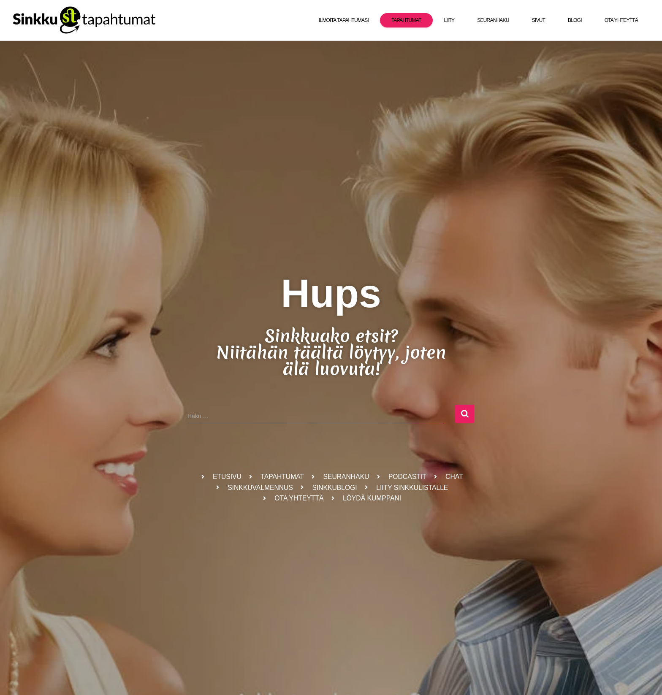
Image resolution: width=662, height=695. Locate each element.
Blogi (575, 20)
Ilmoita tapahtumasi (344, 20)
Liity (449, 20)
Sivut (538, 20)
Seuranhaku (493, 20)
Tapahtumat (406, 20)
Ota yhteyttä (621, 20)
